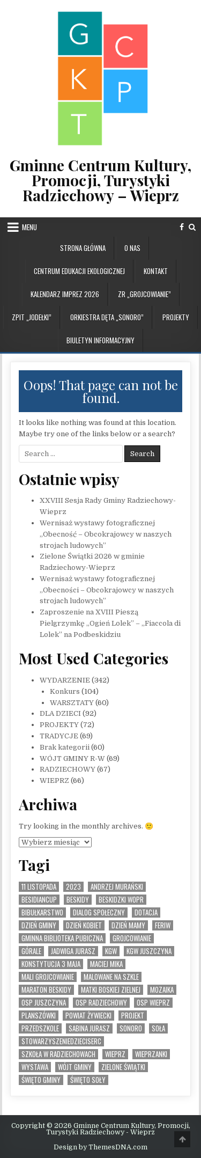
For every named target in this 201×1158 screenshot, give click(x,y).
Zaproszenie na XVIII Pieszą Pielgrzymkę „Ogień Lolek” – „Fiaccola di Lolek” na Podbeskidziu (110, 623)
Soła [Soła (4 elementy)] (158, 1028)
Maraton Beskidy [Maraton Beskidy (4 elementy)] (46, 990)
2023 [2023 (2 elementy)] (73, 887)
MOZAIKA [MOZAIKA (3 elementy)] (162, 990)
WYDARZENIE (65, 680)
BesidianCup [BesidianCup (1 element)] (39, 900)
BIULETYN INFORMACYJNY (100, 340)
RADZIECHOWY (67, 769)
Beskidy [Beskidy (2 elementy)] (77, 900)
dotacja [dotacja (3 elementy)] (146, 912)
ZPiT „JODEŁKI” (31, 317)
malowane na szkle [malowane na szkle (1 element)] (111, 977)
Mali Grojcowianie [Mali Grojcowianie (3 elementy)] (47, 977)
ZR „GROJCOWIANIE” (144, 294)
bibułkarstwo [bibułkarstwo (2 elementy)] (42, 912)
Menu (29, 227)
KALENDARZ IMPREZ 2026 (65, 294)
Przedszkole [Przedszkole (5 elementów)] (40, 1028)
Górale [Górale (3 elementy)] (31, 951)
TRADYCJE (59, 736)
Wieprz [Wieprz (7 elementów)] (115, 1054)
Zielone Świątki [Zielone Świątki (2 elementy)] (123, 1067)
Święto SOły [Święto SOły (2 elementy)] (88, 1080)
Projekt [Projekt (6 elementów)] (132, 1015)
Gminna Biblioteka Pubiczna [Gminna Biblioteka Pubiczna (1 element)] (62, 938)
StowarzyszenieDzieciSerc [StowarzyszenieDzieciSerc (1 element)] (61, 1041)
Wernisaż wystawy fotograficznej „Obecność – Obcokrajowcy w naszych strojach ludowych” (106, 534)
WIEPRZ (54, 780)
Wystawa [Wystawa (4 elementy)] (34, 1067)
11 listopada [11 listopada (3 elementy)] (38, 887)
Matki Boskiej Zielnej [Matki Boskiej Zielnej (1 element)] (110, 990)
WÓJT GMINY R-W (72, 758)
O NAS (132, 248)
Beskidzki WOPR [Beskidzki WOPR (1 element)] (121, 900)
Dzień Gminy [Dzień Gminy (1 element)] (38, 925)
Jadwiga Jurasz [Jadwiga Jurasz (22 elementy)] (73, 951)
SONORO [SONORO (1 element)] (131, 1028)
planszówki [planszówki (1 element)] (38, 1015)
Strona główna (83, 248)
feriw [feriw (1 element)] (162, 925)
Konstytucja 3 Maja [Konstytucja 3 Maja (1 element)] (50, 964)
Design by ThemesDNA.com (100, 1147)
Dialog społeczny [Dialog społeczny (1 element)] (99, 912)
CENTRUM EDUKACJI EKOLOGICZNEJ (79, 271)
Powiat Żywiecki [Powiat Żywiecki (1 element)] (88, 1015)
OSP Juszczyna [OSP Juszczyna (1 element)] (43, 1003)
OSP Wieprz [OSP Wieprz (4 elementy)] (153, 1003)
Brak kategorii (65, 747)
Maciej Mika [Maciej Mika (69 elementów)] (106, 964)
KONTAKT (156, 271)
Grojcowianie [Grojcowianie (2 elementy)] (132, 938)
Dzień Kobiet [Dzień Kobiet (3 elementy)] (84, 925)
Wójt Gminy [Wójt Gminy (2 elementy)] (75, 1067)
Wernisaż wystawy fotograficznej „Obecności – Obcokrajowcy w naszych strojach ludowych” (107, 590)
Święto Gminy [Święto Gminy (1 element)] (41, 1080)
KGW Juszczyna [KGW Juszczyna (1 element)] (149, 951)
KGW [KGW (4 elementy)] (111, 951)
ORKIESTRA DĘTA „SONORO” (107, 317)
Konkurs (65, 691)
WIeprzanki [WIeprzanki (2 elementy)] (151, 1054)
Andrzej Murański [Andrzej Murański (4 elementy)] (117, 887)
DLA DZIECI (60, 713)
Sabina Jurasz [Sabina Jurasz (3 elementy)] (89, 1028)
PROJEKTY (175, 317)
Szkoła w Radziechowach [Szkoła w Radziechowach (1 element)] (58, 1054)
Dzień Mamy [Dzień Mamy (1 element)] (128, 925)
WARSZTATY (72, 703)
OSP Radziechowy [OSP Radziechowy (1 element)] (101, 1003)
